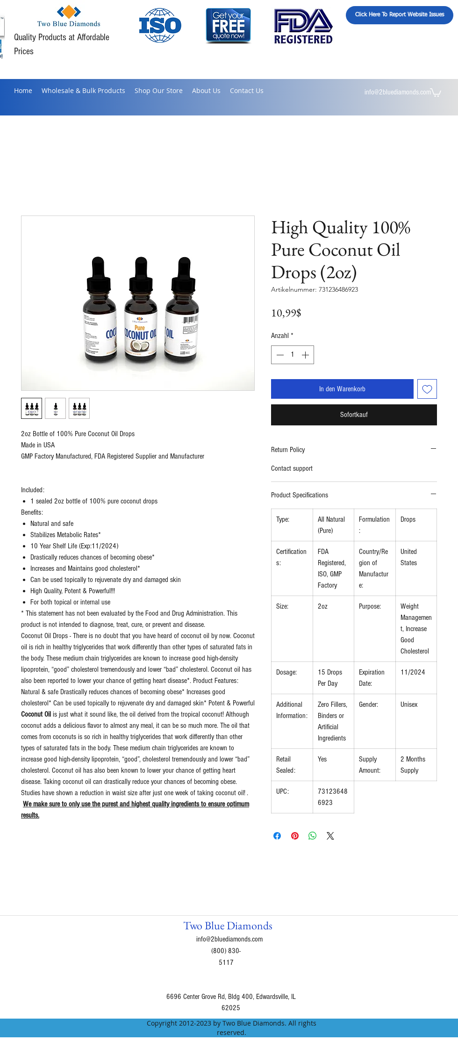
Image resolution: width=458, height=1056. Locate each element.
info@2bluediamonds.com (398, 92)
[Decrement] (279, 355)
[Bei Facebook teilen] (277, 835)
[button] (435, 92)
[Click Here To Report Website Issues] (399, 15)
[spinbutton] (293, 355)
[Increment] (306, 355)
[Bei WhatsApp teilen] (312, 835)
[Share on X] (330, 835)
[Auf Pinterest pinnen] (295, 835)
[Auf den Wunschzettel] (427, 389)
